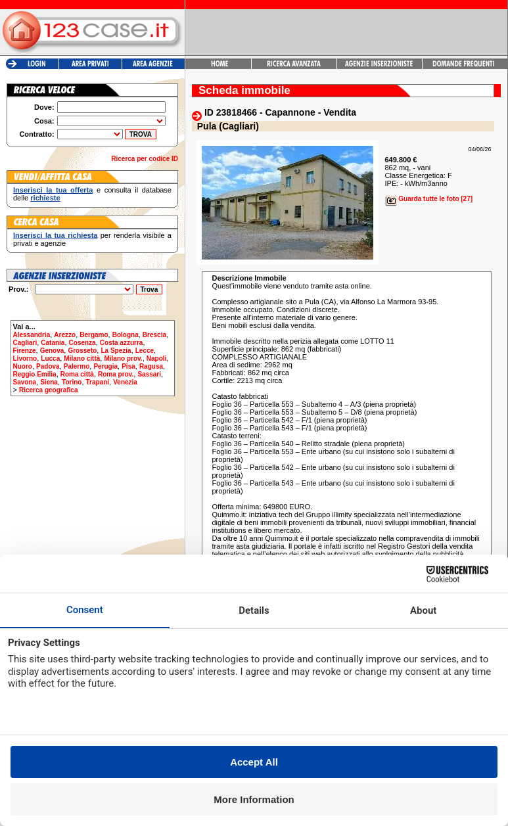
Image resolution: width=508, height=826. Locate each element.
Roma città (77, 374)
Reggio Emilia (35, 374)
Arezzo (65, 334)
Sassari (149, 374)
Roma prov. (115, 374)
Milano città (82, 358)
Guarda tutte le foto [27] (429, 198)
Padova (48, 366)
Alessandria (32, 334)
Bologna (125, 334)
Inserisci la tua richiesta (55, 235)
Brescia (154, 334)
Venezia (125, 382)
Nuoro (22, 366)
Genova (52, 350)
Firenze (24, 350)
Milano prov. (123, 358)
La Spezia (116, 350)
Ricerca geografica (48, 390)
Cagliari (25, 342)
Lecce (144, 350)
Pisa (128, 366)
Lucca (50, 358)
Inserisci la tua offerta (53, 190)
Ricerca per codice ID (144, 158)
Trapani (98, 382)
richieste (45, 198)
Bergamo (94, 334)
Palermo (76, 366)
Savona (25, 382)
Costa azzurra (121, 342)
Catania (52, 342)
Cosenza (82, 342)
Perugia (105, 366)
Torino (71, 382)
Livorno (25, 358)
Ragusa (151, 366)
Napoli (157, 358)
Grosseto (82, 350)
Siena (49, 382)
